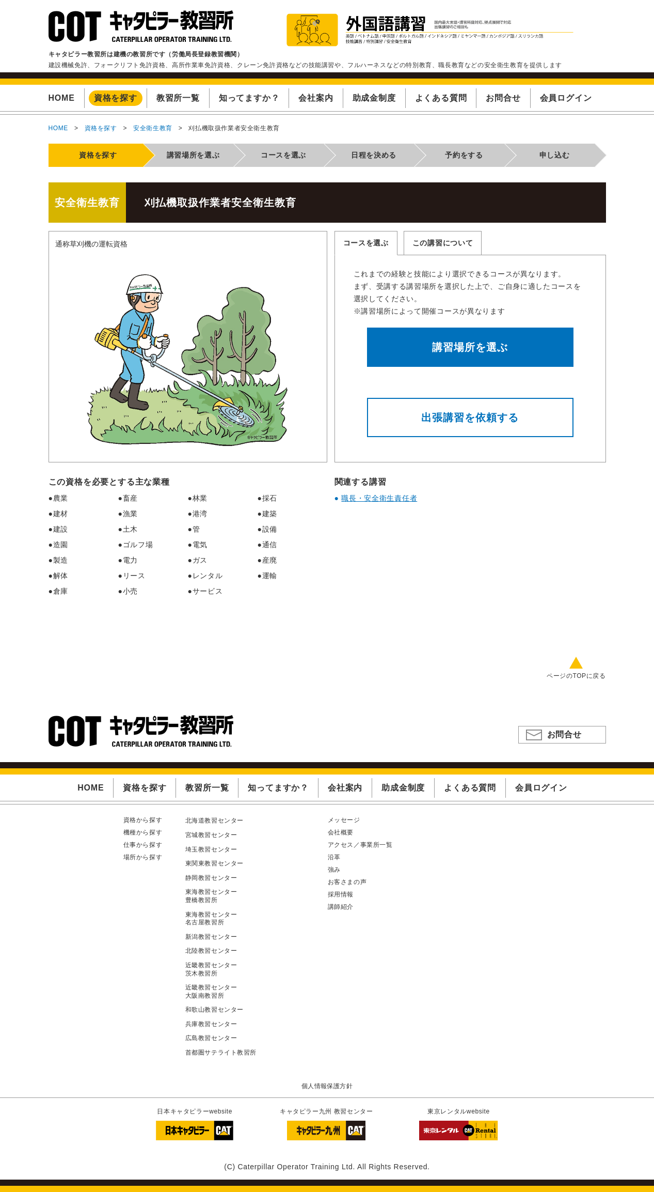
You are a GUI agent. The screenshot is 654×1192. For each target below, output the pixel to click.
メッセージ (344, 820)
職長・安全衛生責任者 (379, 498)
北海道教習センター (214, 820)
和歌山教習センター (214, 1009)
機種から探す (143, 832)
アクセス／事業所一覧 (360, 844)
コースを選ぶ (366, 243)
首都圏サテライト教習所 (221, 1052)
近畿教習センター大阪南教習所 (211, 991)
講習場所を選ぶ (470, 347)
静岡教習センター (211, 877)
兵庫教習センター (211, 1024)
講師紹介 (341, 906)
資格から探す (143, 820)
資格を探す (101, 128)
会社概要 (341, 832)
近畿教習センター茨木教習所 (211, 969)
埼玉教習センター (211, 849)
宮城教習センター (211, 835)
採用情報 (341, 894)
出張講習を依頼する (470, 417)
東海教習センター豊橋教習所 (211, 896)
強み (334, 869)
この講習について (442, 243)
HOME (58, 128)
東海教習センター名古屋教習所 (211, 918)
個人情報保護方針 (327, 1086)
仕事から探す (143, 844)
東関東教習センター (214, 863)
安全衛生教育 (152, 128)
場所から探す (143, 857)
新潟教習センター (211, 936)
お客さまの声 (347, 882)
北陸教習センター (211, 950)
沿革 (334, 857)
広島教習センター (211, 1038)
